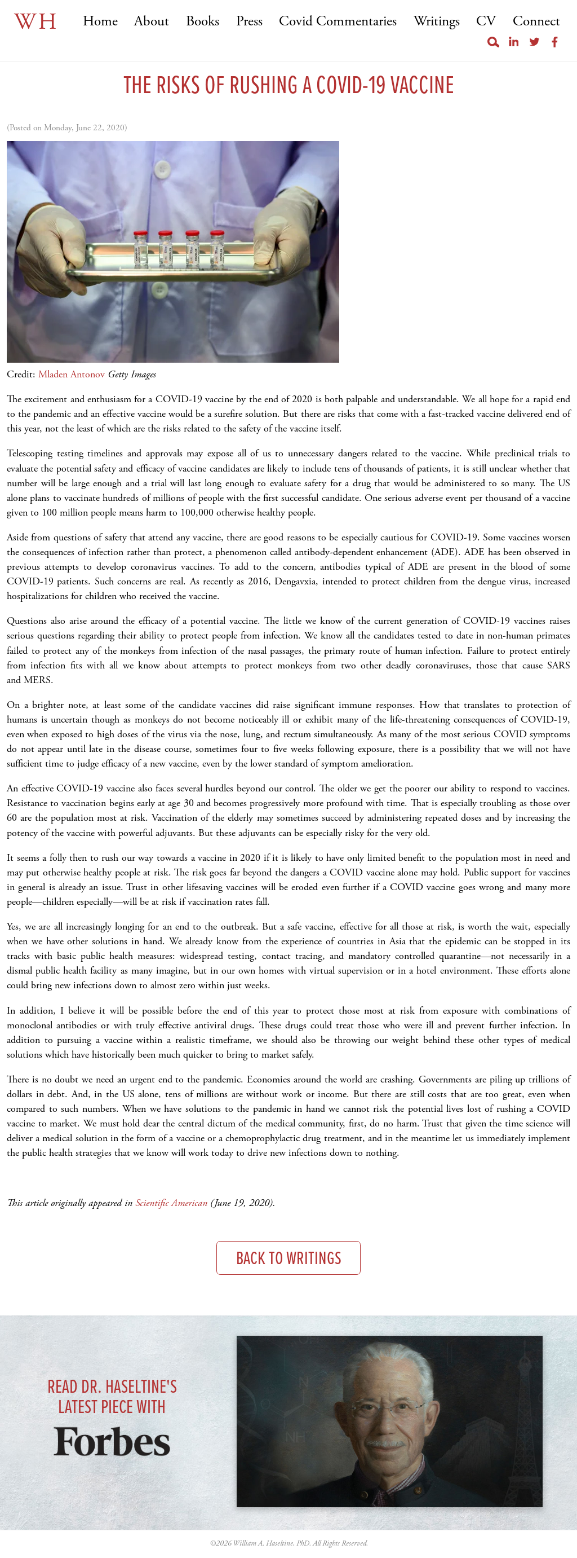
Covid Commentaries (338, 22)
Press (249, 22)
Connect (536, 22)
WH (36, 22)
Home (100, 22)
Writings (437, 22)
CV (486, 22)
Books (202, 22)
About (151, 22)
